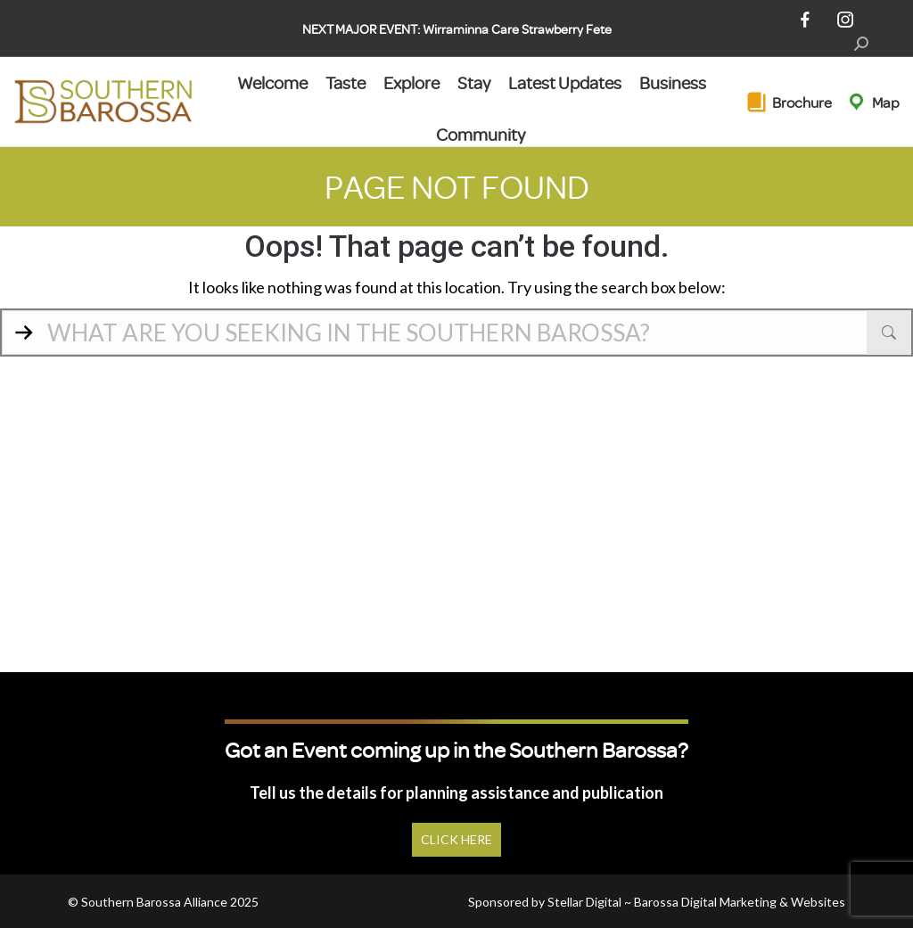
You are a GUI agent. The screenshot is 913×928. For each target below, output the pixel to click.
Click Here (456, 839)
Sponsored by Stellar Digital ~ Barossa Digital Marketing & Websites (656, 901)
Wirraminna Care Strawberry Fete (517, 29)
